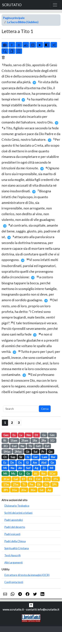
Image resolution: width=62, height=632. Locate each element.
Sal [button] (35, 451)
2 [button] (12, 422)
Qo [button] (50, 451)
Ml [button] (51, 468)
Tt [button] (23, 484)
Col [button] (38, 479)
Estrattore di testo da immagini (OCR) (27, 575)
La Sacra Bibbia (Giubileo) (22, 22)
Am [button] (35, 462)
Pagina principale (14, 18)
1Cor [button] (52, 473)
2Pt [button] (5, 490)
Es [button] (14, 435)
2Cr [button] (5, 446)
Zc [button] (44, 468)
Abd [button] (43, 462)
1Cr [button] (52, 440)
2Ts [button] (55, 479)
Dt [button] (36, 435)
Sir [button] (21, 457)
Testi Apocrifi (12, 555)
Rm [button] (43, 473)
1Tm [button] (6, 484)
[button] (31, 605)
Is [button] (28, 457)
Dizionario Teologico (16, 505)
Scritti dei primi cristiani (18, 512)
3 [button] (19, 422)
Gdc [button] (52, 435)
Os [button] (20, 462)
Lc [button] (20, 473)
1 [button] (5, 422)
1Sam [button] (13, 440)
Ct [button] (5, 457)
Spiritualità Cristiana (16, 548)
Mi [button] (5, 468)
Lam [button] (44, 457)
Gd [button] (41, 490)
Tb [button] (30, 446)
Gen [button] (6, 435)
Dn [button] (12, 462)
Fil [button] (30, 479)
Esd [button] (14, 446)
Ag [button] (36, 468)
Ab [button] (20, 468)
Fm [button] (31, 484)
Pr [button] (42, 451)
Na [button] (12, 468)
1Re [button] (34, 440)
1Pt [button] (54, 484)
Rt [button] (4, 440)
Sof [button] (28, 468)
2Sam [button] (24, 440)
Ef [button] (23, 479)
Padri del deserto (14, 527)
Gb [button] (27, 451)
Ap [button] (49, 490)
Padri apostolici (13, 519)
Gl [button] (27, 462)
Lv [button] (21, 435)
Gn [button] (52, 462)
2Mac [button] (18, 451)
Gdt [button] (38, 446)
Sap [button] (13, 457)
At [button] (35, 473)
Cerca (44, 408)
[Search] (21, 408)
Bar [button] (53, 457)
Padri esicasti (12, 534)
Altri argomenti (13, 562)
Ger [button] (35, 457)
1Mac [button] (7, 451)
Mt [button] (5, 473)
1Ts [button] (47, 479)
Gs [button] (44, 435)
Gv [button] (28, 473)
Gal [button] (16, 479)
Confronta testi (13, 582)
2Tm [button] (15, 484)
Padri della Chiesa (15, 541)
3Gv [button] (33, 490)
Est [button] (47, 446)
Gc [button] (46, 484)
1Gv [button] (14, 490)
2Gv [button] (23, 490)
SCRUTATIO (12, 5)
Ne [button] (22, 446)
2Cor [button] (6, 479)
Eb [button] (38, 484)
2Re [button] (43, 440)
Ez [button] (4, 462)
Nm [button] (29, 435)
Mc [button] (13, 473)
